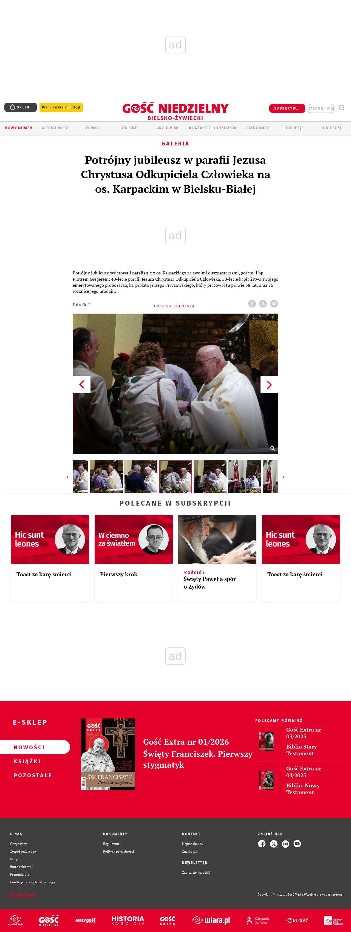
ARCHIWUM (167, 128)
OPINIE (93, 128)
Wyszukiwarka (341, 108)
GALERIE (130, 128)
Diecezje (295, 128)
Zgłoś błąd (22, 895)
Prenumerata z (61, 107)
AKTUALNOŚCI (56, 128)
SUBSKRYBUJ (287, 108)
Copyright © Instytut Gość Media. (281, 894)
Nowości (26, 747)
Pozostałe (26, 775)
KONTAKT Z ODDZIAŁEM (212, 128)
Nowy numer (18, 128)
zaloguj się (320, 108)
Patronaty (257, 128)
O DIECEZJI (332, 128)
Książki (26, 761)
